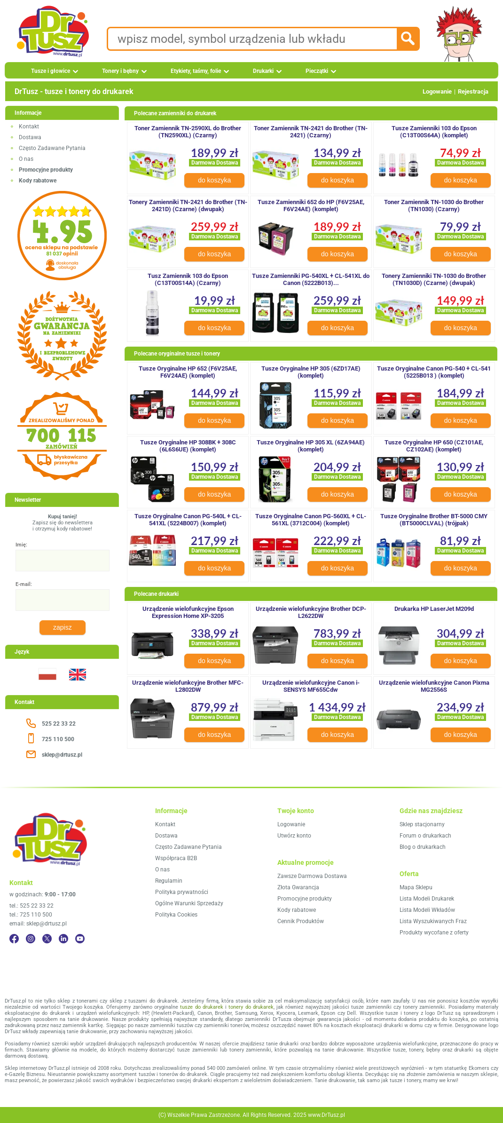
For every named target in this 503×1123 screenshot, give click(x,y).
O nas (26, 159)
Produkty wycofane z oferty (434, 932)
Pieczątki (317, 71)
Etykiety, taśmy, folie (196, 71)
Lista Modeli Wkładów (427, 910)
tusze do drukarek (201, 1007)
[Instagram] (30, 938)
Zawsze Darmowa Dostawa (312, 876)
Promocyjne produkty (304, 898)
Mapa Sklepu (416, 887)
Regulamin (168, 881)
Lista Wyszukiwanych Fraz (433, 921)
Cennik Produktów (300, 921)
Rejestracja (473, 91)
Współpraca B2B (176, 858)
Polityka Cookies (176, 914)
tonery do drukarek (251, 1007)
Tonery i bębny (120, 71)
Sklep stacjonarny (422, 824)
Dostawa (30, 137)
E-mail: (24, 584)
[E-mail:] (63, 600)
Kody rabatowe (296, 910)
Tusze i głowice (50, 71)
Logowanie (437, 91)
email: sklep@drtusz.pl (38, 923)
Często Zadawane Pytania (52, 148)
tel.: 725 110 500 (30, 914)
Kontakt (29, 126)
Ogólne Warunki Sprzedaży (189, 903)
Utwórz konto (294, 835)
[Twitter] (47, 938)
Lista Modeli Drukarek (427, 898)
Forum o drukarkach (425, 835)
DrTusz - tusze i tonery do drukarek (74, 91)
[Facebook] (14, 938)
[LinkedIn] (63, 938)
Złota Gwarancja (298, 887)
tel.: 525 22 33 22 (31, 905)
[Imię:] (63, 560)
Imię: (21, 545)
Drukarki (263, 71)
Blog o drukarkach (423, 847)
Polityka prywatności (181, 892)
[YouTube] (80, 938)
